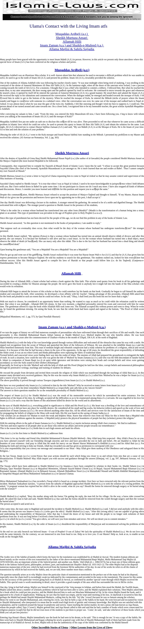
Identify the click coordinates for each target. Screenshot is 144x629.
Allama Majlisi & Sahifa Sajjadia (72, 547)
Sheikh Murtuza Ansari (72, 153)
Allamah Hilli (71, 273)
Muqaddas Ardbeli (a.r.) (72, 70)
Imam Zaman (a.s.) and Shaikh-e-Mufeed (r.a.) (72, 327)
